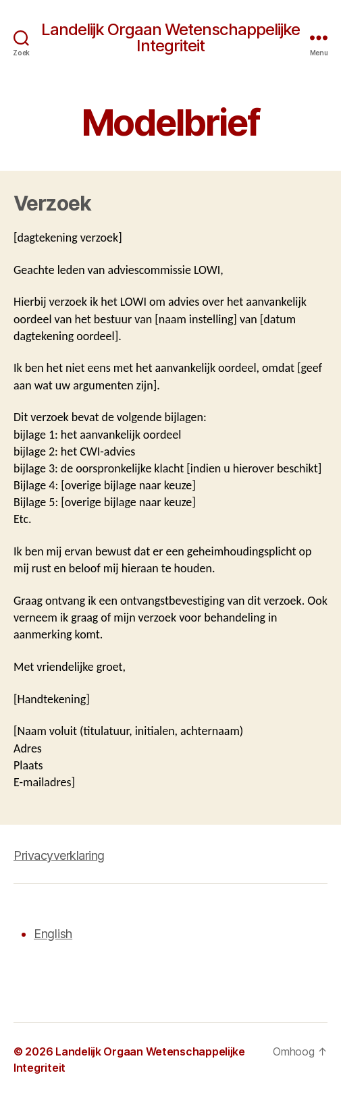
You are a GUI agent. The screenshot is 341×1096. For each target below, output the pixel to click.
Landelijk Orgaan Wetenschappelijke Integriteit (170, 38)
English (53, 934)
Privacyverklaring (59, 855)
